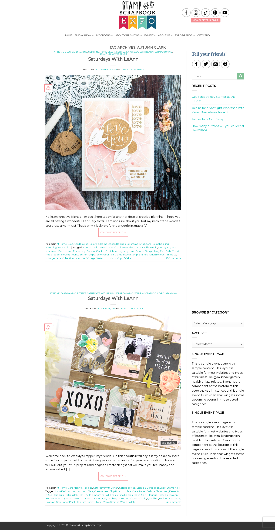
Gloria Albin (140, 495)
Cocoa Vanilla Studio (145, 247)
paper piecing (61, 254)
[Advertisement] (113, 275)
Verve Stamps (111, 502)
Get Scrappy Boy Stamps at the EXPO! (214, 99)
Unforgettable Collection (59, 258)
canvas (102, 247)
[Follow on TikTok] (205, 12)
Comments (173, 258)
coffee (127, 491)
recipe (91, 254)
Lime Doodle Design (141, 251)
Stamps (143, 254)
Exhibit (150, 35)
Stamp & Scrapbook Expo (149, 293)
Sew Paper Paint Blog (68, 502)
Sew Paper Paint (105, 254)
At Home (59, 52)
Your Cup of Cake (121, 258)
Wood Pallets (127, 502)
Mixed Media (126, 498)
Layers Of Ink (90, 498)
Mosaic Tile (140, 498)
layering (124, 251)
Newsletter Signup (206, 20)
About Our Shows (128, 35)
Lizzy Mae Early (162, 251)
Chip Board (116, 491)
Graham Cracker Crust (99, 251)
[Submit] (240, 76)
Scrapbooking (163, 52)
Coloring (93, 52)
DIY (81, 495)
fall (107, 495)
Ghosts (114, 495)
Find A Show (84, 35)
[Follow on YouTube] (224, 12)
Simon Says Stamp (127, 254)
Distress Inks (65, 251)
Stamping (105, 54)
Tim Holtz (171, 254)
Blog (68, 52)
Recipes (120, 52)
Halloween (171, 495)
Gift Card (203, 35)
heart (115, 251)
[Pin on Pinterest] (225, 64)
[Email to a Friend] (215, 64)
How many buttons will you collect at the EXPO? (218, 128)
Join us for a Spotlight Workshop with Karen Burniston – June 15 (218, 110)
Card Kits (113, 247)
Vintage (90, 258)
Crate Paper (139, 491)
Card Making (79, 52)
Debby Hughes (167, 247)
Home (68, 35)
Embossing (79, 251)
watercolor (119, 54)
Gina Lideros (126, 495)
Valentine (80, 258)
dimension (51, 251)
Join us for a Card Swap (208, 119)
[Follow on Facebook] (186, 12)
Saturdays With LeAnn (139, 52)
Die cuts (59, 495)
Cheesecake (126, 247)
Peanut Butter (79, 254)
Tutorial (98, 502)
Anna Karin (61, 491)
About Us (165, 35)
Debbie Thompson (157, 491)
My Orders (104, 35)
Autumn (72, 491)
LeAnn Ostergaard (132, 69)
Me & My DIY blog (108, 498)
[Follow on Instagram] (196, 12)
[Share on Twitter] (206, 64)
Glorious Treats (155, 495)
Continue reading (113, 232)
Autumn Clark (90, 247)
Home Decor (107, 52)
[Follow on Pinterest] (215, 12)
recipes (163, 498)
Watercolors (103, 258)
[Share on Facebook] (196, 64)
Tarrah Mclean (157, 254)
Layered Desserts (72, 498)
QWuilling (152, 498)
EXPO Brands (185, 35)
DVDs (88, 495)
